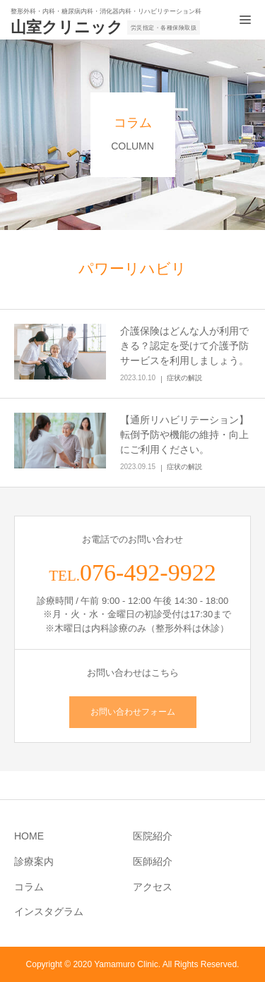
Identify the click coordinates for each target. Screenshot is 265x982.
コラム (29, 886)
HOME (29, 836)
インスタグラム (48, 911)
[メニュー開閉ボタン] (245, 20)
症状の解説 (184, 378)
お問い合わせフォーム (132, 712)
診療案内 (34, 861)
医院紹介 (152, 836)
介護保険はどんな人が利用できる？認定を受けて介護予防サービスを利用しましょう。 (184, 345)
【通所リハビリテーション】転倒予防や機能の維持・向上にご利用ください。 (184, 434)
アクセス (152, 886)
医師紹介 (152, 861)
